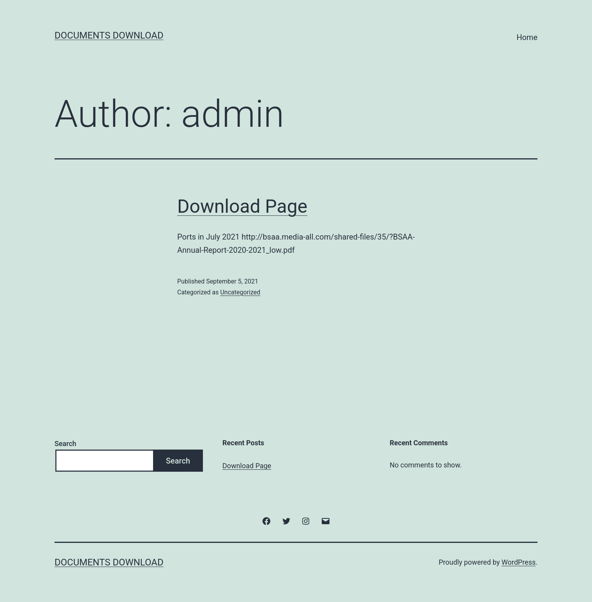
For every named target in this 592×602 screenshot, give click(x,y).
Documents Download (109, 35)
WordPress (519, 562)
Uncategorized (240, 292)
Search (65, 443)
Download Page (242, 206)
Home (526, 37)
